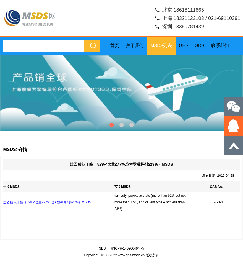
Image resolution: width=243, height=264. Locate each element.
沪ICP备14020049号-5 (127, 248)
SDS (199, 45)
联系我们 (220, 45)
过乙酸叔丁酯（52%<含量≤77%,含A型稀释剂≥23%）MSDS (47, 202)
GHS (184, 45)
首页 (114, 45)
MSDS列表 (161, 45)
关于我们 (135, 45)
